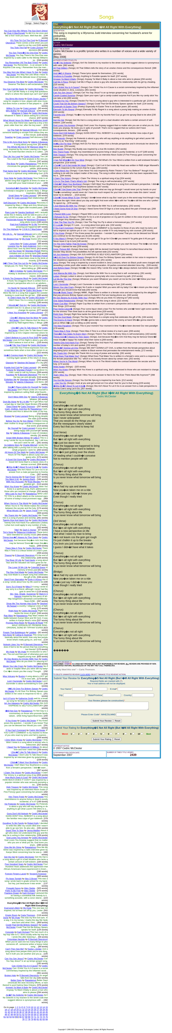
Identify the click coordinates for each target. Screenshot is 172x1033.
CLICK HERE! (85, 674)
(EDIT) (60, 24)
